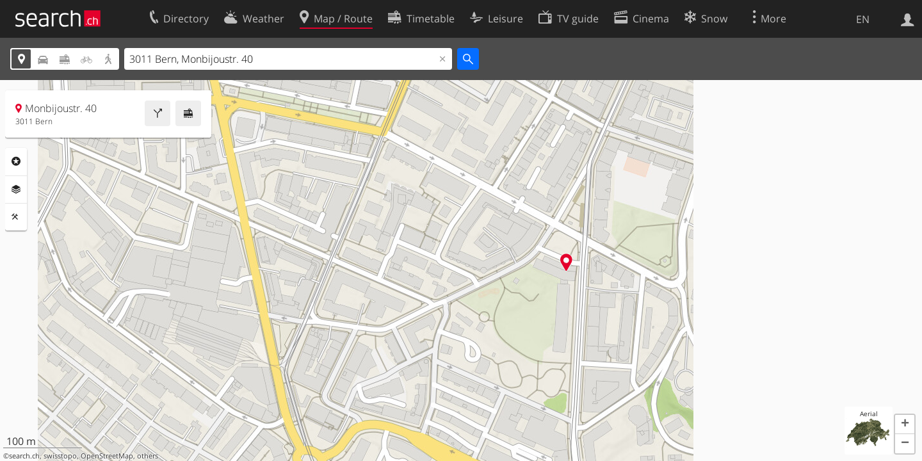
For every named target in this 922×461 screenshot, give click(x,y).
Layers (16, 189)
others (147, 455)
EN (862, 19)
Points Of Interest (16, 161)
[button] (904, 424)
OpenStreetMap (107, 455)
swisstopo (60, 455)
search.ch (24, 455)
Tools (16, 217)
